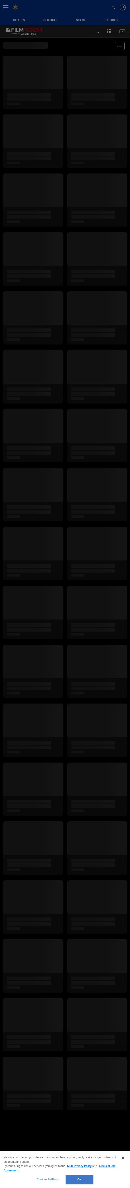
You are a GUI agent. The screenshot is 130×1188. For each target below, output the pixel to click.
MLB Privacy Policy (79, 1166)
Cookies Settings (48, 1179)
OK (79, 1179)
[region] (65, 1169)
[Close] (123, 1158)
